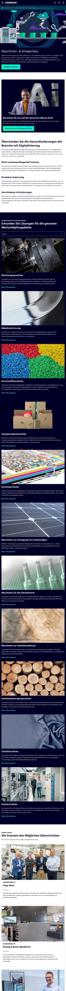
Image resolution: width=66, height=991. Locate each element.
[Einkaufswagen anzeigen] (59, 2)
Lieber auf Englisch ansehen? (46, 8)
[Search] (55, 2)
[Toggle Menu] (2, 2)
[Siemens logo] (11, 3)
